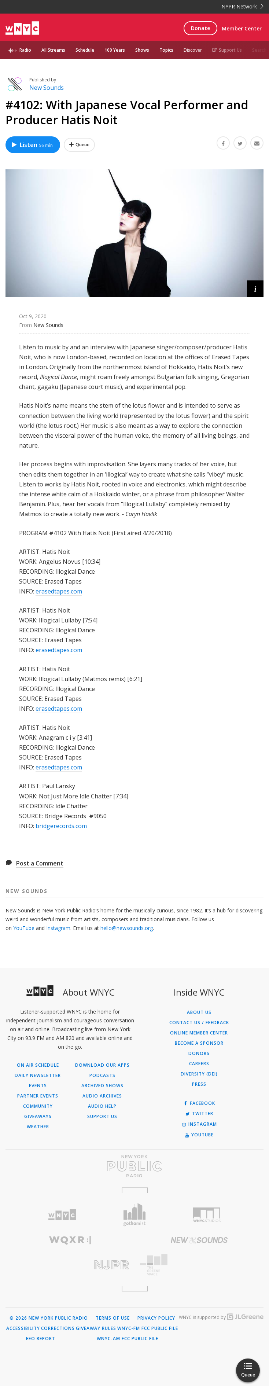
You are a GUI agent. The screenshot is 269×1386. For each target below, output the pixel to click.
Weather (38, 1127)
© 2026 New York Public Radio (49, 1318)
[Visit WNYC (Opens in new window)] (62, 1215)
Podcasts (102, 1075)
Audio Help (102, 1106)
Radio (25, 50)
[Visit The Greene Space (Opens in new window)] (199, 1265)
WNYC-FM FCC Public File (147, 1328)
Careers (199, 1064)
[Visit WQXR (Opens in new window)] (69, 1240)
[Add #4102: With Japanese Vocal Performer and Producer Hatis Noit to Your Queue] (79, 145)
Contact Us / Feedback (199, 1023)
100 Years (114, 50)
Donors (199, 1053)
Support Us (227, 50)
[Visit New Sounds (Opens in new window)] (199, 1240)
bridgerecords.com (61, 826)
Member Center (242, 28)
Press (199, 1084)
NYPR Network (242, 6)
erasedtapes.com (59, 591)
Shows (142, 50)
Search (259, 50)
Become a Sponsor (199, 1043)
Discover (193, 50)
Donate (200, 28)
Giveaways (38, 1116)
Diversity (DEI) (199, 1074)
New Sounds (46, 88)
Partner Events (37, 1096)
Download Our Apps (102, 1065)
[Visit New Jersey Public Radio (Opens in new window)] (69, 1264)
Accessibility (23, 1328)
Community (38, 1106)
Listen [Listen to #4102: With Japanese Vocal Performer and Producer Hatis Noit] (32, 144)
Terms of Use (113, 1318)
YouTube (23, 927)
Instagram (58, 927)
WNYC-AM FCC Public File (127, 1339)
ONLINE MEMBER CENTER (199, 1033)
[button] (255, 288)
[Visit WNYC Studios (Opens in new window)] (207, 1214)
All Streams (53, 50)
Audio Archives (102, 1096)
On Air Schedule (38, 1065)
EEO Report (40, 1339)
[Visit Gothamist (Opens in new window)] (134, 1214)
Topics (166, 50)
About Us (199, 1012)
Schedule (84, 50)
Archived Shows (102, 1086)
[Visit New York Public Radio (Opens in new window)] (134, 1166)
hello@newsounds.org (126, 927)
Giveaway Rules (96, 1328)
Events (38, 1086)
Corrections (58, 1328)
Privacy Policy (156, 1318)
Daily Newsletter (38, 1075)
